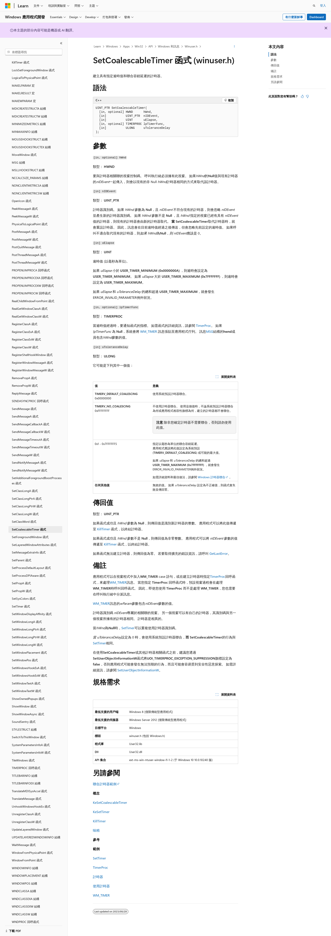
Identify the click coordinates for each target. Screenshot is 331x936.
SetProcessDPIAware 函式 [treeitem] (28, 570)
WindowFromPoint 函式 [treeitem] (27, 855)
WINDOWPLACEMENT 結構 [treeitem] (30, 871)
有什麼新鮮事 (294, 17)
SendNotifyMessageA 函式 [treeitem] (29, 457)
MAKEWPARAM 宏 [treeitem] (24, 96)
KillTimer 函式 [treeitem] (20, 57)
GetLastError (218, 553)
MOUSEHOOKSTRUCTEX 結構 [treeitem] (31, 142)
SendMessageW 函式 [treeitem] (25, 450)
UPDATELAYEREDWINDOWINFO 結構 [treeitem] (36, 832)
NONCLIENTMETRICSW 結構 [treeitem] (30, 188)
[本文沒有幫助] (307, 96)
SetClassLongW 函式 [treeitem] (25, 509)
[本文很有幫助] (302, 96)
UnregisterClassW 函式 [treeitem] (26, 817)
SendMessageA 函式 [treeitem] (25, 411)
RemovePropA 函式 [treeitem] (24, 373)
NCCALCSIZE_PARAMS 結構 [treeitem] (30, 173)
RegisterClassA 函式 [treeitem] (24, 319)
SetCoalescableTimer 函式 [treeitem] (29, 524)
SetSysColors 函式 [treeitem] (23, 593)
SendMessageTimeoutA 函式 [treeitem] (30, 434)
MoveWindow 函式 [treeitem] (24, 150)
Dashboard (316, 17)
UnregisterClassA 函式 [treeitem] (26, 809)
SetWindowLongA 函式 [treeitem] (27, 617)
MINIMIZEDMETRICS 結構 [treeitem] (29, 119)
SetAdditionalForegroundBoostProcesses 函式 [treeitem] (37, 475)
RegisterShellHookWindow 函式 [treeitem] (32, 350)
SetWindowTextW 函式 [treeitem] (26, 686)
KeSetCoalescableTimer (110, 802)
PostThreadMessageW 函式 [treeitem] (29, 257)
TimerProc (203, 325)
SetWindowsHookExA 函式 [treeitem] (29, 663)
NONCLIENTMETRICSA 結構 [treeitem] (30, 180)
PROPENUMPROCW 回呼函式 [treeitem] (31, 288)
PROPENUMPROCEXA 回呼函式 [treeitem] (32, 273)
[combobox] (33, 52)
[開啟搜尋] (314, 5)
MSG (209, 331)
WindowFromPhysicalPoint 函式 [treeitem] (32, 848)
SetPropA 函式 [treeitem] (21, 578)
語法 (274, 54)
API (150, 46)
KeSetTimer (101, 811)
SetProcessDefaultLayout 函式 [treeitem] (31, 563)
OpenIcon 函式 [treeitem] (21, 196)
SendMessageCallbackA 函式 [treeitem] (30, 419)
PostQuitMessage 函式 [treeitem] (26, 242)
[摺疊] (61, 43)
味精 (96, 830)
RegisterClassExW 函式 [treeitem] (26, 334)
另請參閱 (276, 82)
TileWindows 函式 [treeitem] (23, 755)
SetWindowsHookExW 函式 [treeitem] (29, 670)
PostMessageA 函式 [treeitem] (24, 227)
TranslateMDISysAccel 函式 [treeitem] (29, 786)
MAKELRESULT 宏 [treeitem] (23, 88)
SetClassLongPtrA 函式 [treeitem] (27, 494)
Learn (97, 46)
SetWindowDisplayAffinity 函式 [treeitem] (32, 609)
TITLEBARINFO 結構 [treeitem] (24, 771)
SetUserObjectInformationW (138, 670)
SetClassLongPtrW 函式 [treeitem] (27, 501)
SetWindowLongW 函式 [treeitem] (27, 640)
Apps (126, 46)
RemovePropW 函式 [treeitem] (25, 380)
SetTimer (127, 628)
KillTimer (103, 529)
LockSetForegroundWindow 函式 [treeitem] (33, 65)
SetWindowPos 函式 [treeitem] (25, 655)
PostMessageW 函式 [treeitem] (25, 234)
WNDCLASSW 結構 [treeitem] (24, 909)
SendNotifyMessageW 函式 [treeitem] (29, 465)
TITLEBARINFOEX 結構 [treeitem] (26, 778)
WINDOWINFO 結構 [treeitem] (25, 863)
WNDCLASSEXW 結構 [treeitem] (26, 901)
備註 (274, 71)
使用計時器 (101, 886)
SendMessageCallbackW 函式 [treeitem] (31, 427)
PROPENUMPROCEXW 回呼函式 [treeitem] (33, 281)
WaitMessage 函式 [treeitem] (24, 840)
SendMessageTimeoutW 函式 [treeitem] (31, 442)
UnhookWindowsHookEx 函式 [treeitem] (31, 801)
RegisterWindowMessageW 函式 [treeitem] (33, 365)
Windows (112, 46)
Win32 (139, 46)
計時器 (98, 876)
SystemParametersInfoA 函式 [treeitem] (31, 740)
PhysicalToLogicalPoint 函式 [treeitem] (29, 219)
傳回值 (275, 65)
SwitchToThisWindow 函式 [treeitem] (29, 732)
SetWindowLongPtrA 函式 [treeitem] (29, 624)
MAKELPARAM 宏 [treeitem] (23, 80)
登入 (323, 5)
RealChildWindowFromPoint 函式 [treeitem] (33, 296)
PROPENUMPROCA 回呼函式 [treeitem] (31, 265)
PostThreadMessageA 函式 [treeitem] (29, 250)
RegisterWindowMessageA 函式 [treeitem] (32, 358)
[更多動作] (234, 46)
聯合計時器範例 (105, 784)
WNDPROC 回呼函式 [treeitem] (25, 917)
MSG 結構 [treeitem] (18, 157)
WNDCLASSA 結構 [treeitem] (24, 886)
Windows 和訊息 (168, 46)
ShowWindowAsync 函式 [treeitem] (28, 709)
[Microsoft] (8, 5)
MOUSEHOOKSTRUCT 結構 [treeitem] (30, 134)
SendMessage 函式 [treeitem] (24, 404)
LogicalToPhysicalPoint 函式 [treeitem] (29, 73)
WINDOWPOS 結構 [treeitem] (24, 878)
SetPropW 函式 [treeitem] (22, 586)
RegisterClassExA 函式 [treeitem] (26, 327)
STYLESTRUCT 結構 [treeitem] (24, 724)
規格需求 (276, 76)
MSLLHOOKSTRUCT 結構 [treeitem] (28, 165)
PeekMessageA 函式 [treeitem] (25, 204)
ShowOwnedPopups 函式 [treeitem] (28, 694)
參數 (274, 60)
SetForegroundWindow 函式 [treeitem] (30, 532)
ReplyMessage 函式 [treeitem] (24, 388)
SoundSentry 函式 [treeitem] (23, 717)
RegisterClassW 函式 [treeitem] (25, 342)
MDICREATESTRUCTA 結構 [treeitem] (29, 103)
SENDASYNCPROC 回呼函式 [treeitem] (30, 396)
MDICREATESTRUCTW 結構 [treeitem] (29, 111)
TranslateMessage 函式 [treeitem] (26, 794)
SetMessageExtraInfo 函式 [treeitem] (29, 547)
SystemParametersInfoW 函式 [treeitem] (31, 747)
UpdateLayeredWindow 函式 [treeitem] (30, 824)
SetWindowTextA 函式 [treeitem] (26, 678)
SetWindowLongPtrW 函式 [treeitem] (29, 632)
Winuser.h (191, 46)
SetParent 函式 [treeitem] (21, 555)
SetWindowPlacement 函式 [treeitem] (29, 647)
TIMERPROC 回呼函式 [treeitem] (26, 763)
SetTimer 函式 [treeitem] (21, 601)
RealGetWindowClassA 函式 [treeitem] (29, 304)
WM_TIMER (148, 331)
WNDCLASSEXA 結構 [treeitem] (25, 894)
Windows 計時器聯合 (211, 477)
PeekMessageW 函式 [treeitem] (25, 211)
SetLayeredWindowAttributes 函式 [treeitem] (34, 540)
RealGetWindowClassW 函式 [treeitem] (30, 311)
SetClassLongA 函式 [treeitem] (25, 486)
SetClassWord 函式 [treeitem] (24, 516)
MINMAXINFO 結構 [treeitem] (24, 127)
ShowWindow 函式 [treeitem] (24, 701)
